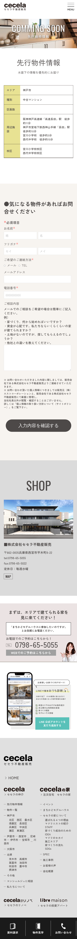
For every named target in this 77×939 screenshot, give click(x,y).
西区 (19, 820)
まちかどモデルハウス (56, 810)
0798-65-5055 (36, 644)
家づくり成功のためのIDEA (58, 832)
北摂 (9, 854)
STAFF (49, 827)
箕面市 (13, 862)
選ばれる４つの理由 (57, 820)
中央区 (23, 827)
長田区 (23, 823)
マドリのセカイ (54, 838)
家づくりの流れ (54, 845)
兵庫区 (13, 827)
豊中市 (23, 866)
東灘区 (21, 830)
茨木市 (13, 859)
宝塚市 (26, 840)
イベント (48, 804)
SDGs (48, 848)
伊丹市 (14, 840)
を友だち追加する (52, 723)
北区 (11, 820)
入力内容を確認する (38, 425)
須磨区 (13, 823)
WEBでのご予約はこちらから (31, 652)
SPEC (46, 854)
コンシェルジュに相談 (20, 881)
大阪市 (11, 849)
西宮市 (22, 836)
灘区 (11, 830)
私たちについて (16, 887)
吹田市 (13, 866)
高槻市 (23, 859)
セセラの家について (55, 815)
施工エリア (51, 841)
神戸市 (11, 815)
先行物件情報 (15, 804)
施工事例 (48, 860)
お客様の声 (49, 865)
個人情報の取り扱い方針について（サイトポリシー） (37, 405)
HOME (13, 777)
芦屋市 (11, 836)
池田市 (23, 862)
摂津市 (13, 870)
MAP (8, 576)
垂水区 (28, 820)
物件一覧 (12, 810)
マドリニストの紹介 (57, 823)
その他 (11, 875)
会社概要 (48, 871)
